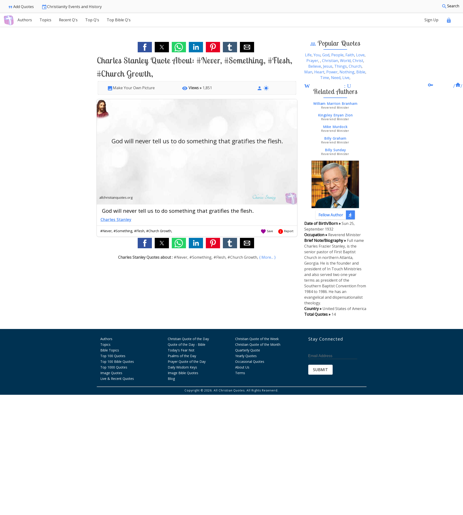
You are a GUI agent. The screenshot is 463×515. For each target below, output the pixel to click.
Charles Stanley (116, 219)
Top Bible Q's (119, 19)
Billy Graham (335, 138)
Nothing (347, 72)
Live (345, 77)
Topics (45, 19)
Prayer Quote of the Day (187, 361)
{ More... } (267, 257)
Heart (319, 72)
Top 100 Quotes (112, 356)
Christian (330, 60)
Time (324, 77)
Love (360, 55)
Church (355, 66)
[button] (145, 47)
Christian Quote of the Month (257, 344)
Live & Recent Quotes (117, 378)
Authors (25, 19)
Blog (171, 378)
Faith (349, 55)
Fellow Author (336, 214)
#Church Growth (158, 231)
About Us (242, 367)
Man (308, 72)
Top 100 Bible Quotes (117, 361)
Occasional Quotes (249, 361)
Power (332, 72)
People (337, 55)
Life (308, 55)
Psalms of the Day (182, 356)
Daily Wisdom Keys (182, 367)
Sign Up (431, 19)
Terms (240, 373)
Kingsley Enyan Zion (335, 115)
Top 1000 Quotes (113, 367)
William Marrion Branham (335, 103)
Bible (360, 72)
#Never (106, 231)
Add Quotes (21, 7)
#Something (123, 231)
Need (335, 77)
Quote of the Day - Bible (186, 344)
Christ (358, 60)
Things (340, 66)
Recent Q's (68, 19)
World (345, 60)
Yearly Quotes (246, 356)
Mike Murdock (335, 126)
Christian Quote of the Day (188, 339)
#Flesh (139, 231)
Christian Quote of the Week (257, 339)
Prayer (312, 60)
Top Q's (92, 19)
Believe (314, 66)
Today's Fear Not (181, 350)
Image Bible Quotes (183, 373)
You (316, 55)
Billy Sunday (335, 150)
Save (266, 231)
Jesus (327, 66)
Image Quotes (111, 373)
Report (285, 231)
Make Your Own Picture (131, 87)
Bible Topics (109, 350)
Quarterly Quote (247, 350)
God (325, 55)
